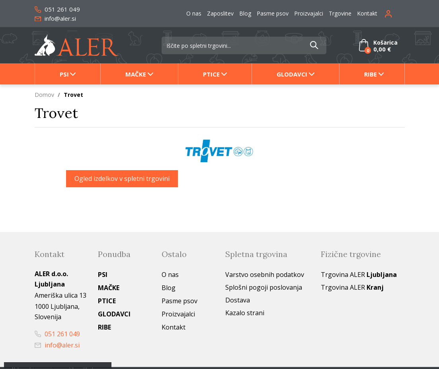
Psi (64, 74)
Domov (44, 94)
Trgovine (340, 13)
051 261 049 (57, 9)
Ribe (370, 74)
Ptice (211, 74)
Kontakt (367, 13)
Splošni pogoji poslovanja (263, 287)
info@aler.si (55, 18)
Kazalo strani (244, 312)
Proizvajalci (308, 13)
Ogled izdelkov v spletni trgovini (122, 178)
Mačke (135, 74)
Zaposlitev (220, 13)
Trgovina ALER (359, 274)
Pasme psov (273, 13)
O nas (193, 13)
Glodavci (292, 74)
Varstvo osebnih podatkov (264, 274)
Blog (245, 13)
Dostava (237, 300)
